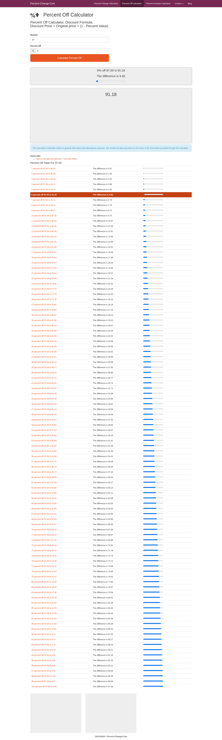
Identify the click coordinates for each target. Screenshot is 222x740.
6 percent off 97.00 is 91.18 (43, 195)
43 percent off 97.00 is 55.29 (43, 388)
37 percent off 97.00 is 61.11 (43, 357)
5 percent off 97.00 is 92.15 (43, 189)
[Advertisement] (111, 122)
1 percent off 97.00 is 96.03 (43, 168)
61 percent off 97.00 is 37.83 (43, 482)
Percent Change (106, 3)
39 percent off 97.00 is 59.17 (43, 367)
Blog (190, 3)
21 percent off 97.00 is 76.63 (43, 273)
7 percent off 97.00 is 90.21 (43, 200)
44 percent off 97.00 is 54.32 (43, 393)
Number (34, 35)
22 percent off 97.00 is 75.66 (43, 278)
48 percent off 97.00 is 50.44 (43, 414)
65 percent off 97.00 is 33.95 (43, 503)
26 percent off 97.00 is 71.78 (43, 299)
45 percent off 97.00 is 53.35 (43, 399)
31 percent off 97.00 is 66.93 (43, 325)
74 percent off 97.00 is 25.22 (43, 550)
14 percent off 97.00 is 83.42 (43, 236)
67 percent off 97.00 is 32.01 (43, 514)
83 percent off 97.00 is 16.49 (43, 597)
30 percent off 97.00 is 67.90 (43, 320)
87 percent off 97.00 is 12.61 (43, 618)
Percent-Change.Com (42, 3)
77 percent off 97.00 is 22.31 (43, 566)
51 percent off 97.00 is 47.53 (43, 430)
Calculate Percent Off (69, 58)
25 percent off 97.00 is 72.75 (43, 294)
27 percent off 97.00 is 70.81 (43, 304)
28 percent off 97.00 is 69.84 (43, 310)
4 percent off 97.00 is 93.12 (43, 184)
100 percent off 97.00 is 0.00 (43, 686)
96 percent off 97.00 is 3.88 (43, 665)
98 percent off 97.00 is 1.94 (43, 676)
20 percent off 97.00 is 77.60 (43, 268)
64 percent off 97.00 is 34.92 (43, 498)
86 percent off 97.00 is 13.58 (43, 613)
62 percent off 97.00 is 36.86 (43, 488)
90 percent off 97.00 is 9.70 (43, 634)
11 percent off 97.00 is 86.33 (43, 221)
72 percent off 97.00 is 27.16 (43, 540)
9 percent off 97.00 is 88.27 (43, 210)
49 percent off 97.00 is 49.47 (43, 420)
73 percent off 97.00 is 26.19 (43, 545)
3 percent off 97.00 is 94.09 (43, 179)
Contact (179, 3)
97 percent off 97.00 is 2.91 (43, 671)
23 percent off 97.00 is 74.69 (43, 284)
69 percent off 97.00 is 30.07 (43, 524)
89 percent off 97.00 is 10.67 (43, 629)
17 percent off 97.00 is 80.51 (43, 252)
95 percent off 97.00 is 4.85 (43, 660)
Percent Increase (158, 3)
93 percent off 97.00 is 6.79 (43, 650)
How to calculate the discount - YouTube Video (56, 159)
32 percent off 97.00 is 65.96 (43, 331)
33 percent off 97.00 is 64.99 (43, 336)
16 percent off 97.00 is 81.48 (43, 247)
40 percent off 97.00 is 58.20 (43, 372)
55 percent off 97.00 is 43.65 (43, 451)
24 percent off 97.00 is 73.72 (43, 289)
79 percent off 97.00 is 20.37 (43, 577)
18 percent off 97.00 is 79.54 (43, 257)
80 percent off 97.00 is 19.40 (43, 582)
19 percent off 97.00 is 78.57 (43, 263)
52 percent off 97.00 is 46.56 (43, 435)
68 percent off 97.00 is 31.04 (43, 519)
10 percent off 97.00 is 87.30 (43, 216)
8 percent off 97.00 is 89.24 (43, 205)
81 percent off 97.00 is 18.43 (43, 587)
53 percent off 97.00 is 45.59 (43, 441)
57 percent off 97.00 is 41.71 (43, 461)
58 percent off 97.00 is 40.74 (43, 467)
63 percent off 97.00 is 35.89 (43, 493)
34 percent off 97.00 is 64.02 (43, 341)
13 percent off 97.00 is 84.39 (43, 231)
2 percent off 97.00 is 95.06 (43, 174)
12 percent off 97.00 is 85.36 (43, 226)
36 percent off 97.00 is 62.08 (43, 352)
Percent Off (132, 3)
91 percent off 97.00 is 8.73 (43, 639)
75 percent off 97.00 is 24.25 (43, 556)
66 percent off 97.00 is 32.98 (43, 509)
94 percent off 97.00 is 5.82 (43, 655)
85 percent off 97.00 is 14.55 (43, 608)
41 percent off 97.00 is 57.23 (43, 378)
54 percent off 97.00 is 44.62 (43, 446)
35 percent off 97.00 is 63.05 (43, 346)
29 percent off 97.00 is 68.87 (43, 315)
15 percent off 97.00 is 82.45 (43, 242)
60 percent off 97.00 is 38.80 (43, 477)
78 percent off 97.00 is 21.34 (43, 571)
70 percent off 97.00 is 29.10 (43, 529)
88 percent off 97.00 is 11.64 (43, 624)
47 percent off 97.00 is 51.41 (43, 409)
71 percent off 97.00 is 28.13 (43, 535)
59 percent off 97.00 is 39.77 (43, 472)
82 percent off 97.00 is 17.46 (43, 592)
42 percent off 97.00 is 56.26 (43, 383)
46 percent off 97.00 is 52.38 (43, 404)
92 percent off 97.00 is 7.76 (43, 645)
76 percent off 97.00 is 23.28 (43, 561)
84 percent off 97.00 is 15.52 (43, 603)
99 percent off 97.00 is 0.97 (43, 681)
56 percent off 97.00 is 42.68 (43, 456)
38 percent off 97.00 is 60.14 (43, 362)
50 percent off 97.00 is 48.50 (43, 425)
